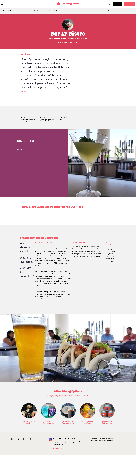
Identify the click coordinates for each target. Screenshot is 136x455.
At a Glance (38, 11)
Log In (117, 4)
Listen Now (61, 448)
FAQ (88, 11)
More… (24, 91)
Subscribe (129, 4)
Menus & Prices (54, 11)
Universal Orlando (80, 38)
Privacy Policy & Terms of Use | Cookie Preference (102, 440)
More (110, 11)
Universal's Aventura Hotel (61, 38)
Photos (99, 11)
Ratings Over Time (73, 11)
